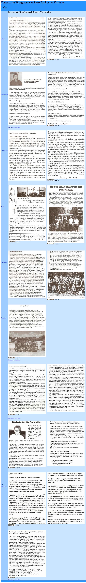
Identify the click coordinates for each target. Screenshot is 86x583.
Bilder (2, 206)
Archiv (3, 39)
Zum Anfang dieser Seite (14, 127)
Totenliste (3, 318)
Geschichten (4, 94)
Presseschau (4, 150)
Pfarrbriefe (4, 262)
